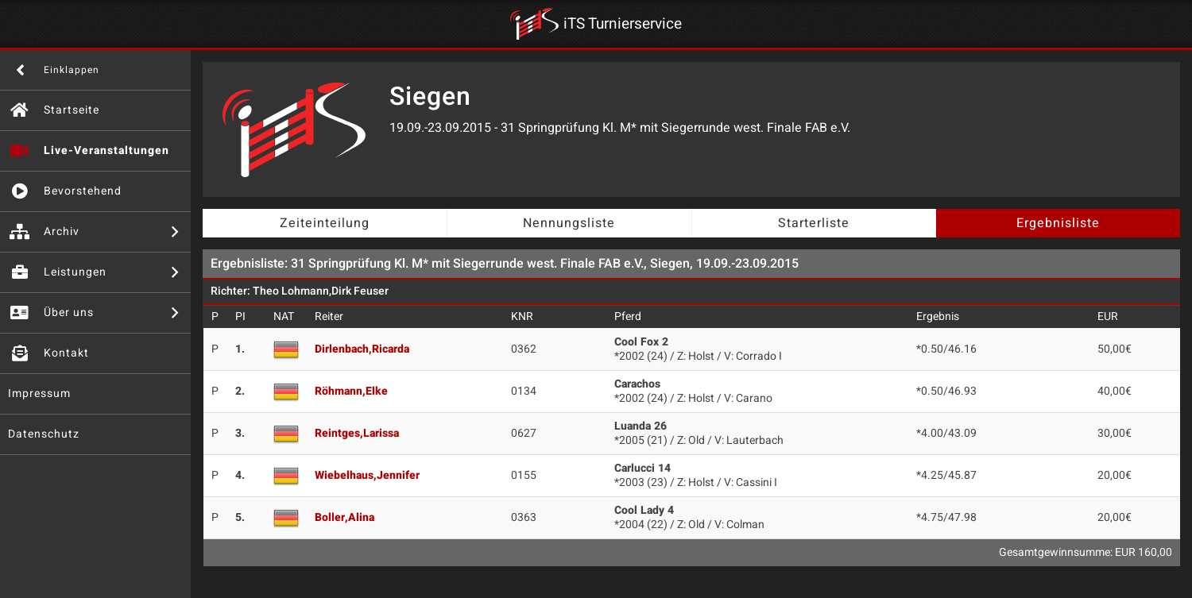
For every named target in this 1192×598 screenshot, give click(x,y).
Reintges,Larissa (357, 433)
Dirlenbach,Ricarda (362, 349)
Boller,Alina (344, 517)
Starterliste (813, 223)
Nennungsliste (569, 223)
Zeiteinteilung (325, 223)
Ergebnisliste (1058, 223)
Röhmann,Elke (351, 391)
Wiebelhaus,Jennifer (367, 475)
